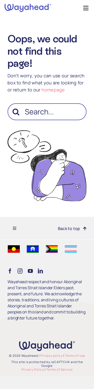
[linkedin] (40, 271)
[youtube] (30, 271)
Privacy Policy (33, 369)
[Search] (16, 111)
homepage (53, 90)
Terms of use (75, 355)
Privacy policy (51, 355)
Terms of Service (59, 369)
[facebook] (10, 271)
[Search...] (47, 111)
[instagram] (20, 271)
